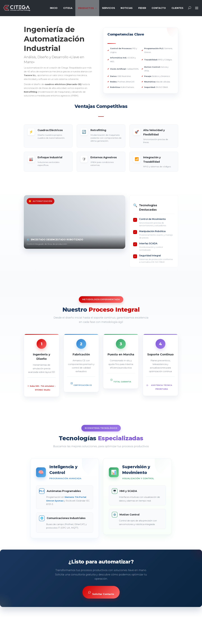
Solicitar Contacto (101, 593)
